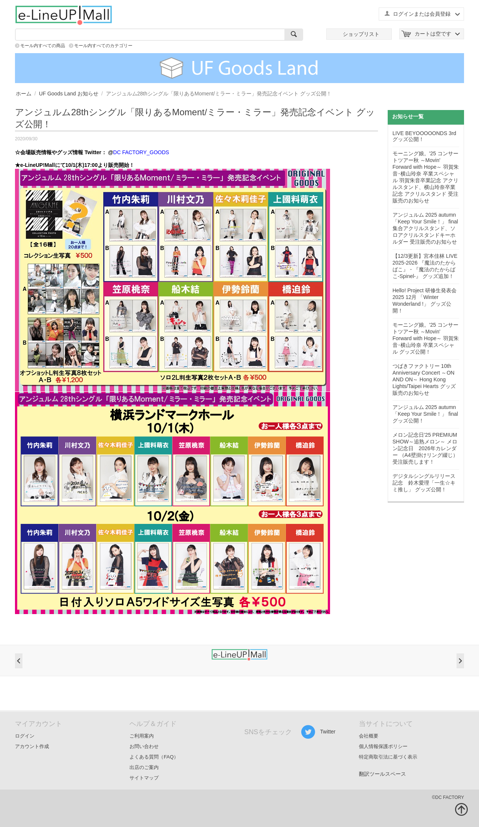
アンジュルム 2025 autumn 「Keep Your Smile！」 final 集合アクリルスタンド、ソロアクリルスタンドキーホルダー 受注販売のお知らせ (425, 228)
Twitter (318, 732)
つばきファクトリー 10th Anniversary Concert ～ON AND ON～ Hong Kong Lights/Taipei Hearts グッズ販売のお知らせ (424, 379)
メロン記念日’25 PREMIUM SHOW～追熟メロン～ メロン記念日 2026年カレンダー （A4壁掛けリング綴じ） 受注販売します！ (425, 448)
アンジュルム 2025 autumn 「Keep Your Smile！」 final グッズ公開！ (425, 414)
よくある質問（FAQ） (154, 757)
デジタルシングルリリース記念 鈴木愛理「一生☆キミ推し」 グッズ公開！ (424, 482)
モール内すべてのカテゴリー (103, 45)
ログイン (24, 736)
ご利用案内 (141, 736)
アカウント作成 (32, 746)
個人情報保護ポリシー (383, 746)
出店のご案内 (144, 767)
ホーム (23, 94)
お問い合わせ (144, 746)
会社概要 (368, 736)
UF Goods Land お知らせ (68, 94)
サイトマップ (144, 778)
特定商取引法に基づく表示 (388, 757)
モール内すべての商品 (42, 45)
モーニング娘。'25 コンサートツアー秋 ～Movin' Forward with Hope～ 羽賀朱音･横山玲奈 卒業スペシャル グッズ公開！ (426, 338)
